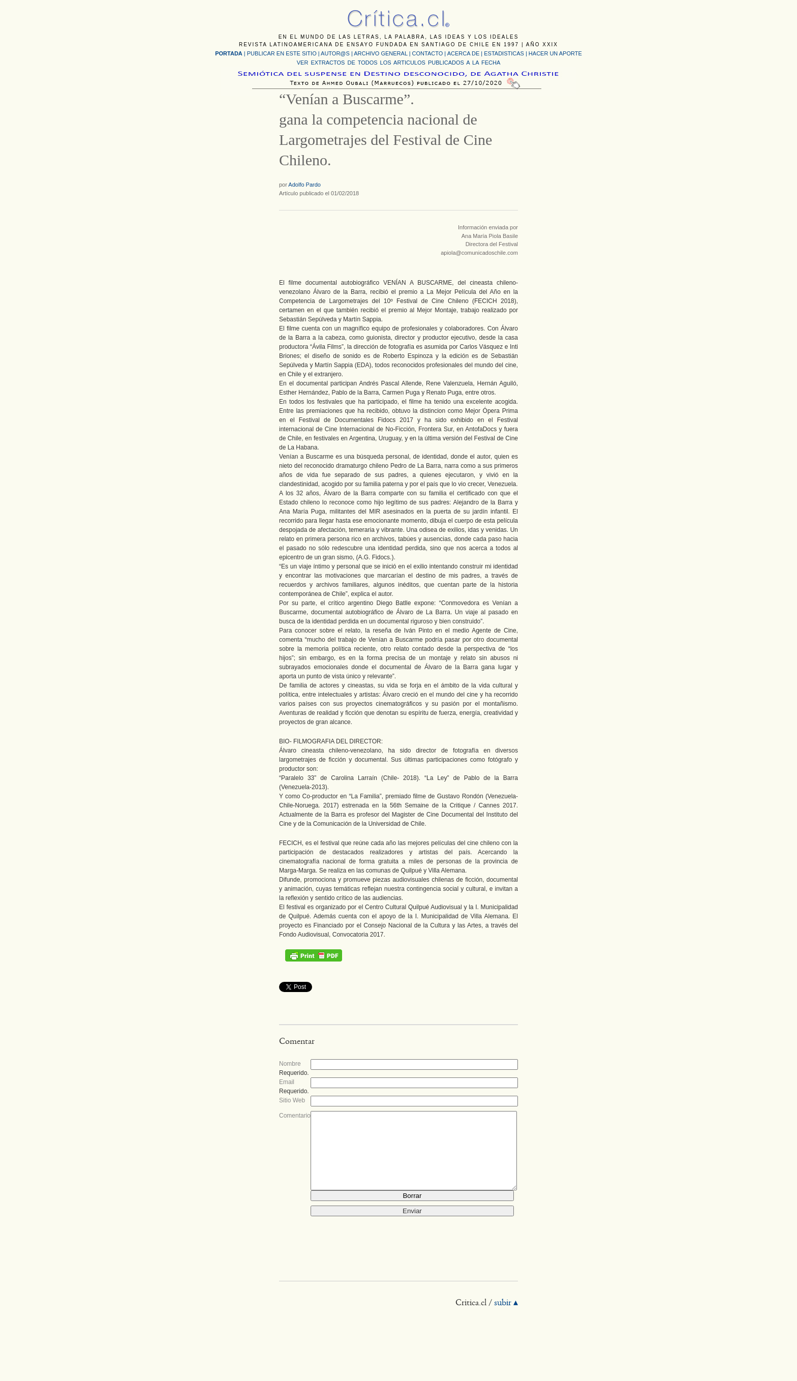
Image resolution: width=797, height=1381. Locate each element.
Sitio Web (292, 1100)
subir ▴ (506, 1318)
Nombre (290, 1063)
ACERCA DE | (465, 53)
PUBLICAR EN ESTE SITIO (282, 53)
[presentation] (388, 1256)
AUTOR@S (336, 53)
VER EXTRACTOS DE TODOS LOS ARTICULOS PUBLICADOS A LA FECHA (398, 62)
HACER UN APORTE (555, 53)
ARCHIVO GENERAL (380, 53)
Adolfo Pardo (304, 185)
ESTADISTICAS (504, 53)
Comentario (295, 1115)
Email (286, 1082)
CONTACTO (427, 53)
